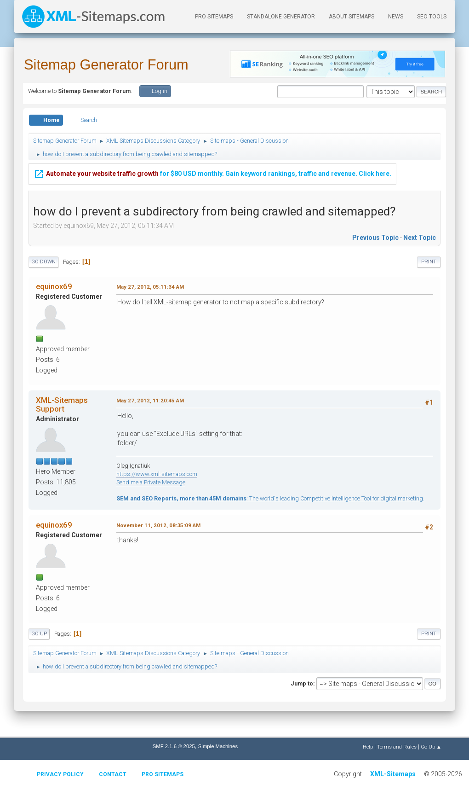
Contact (112, 774)
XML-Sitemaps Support (62, 404)
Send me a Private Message (150, 482)
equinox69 (54, 286)
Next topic (419, 237)
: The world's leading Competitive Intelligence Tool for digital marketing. (270, 498)
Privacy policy (60, 774)
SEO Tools (431, 16)
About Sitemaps (351, 16)
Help (368, 747)
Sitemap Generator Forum (106, 65)
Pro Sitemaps (162, 774)
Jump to (302, 683)
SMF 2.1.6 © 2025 (174, 746)
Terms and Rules (397, 747)
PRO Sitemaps (214, 16)
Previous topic (375, 237)
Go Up (39, 634)
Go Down (43, 262)
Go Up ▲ (431, 747)
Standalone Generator (281, 16)
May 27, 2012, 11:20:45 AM (150, 400)
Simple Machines (218, 746)
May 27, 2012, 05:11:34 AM (150, 287)
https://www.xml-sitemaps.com (156, 474)
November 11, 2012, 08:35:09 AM (158, 525)
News (395, 16)
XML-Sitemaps (393, 774)
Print (428, 262)
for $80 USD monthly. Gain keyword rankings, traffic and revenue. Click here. (212, 172)
